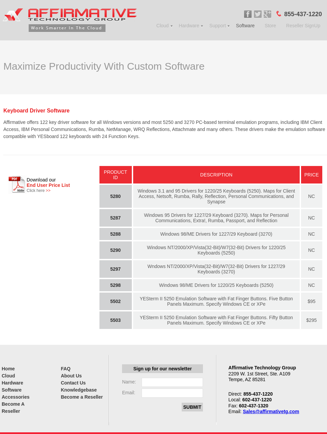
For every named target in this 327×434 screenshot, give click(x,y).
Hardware (189, 25)
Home (8, 368)
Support (217, 25)
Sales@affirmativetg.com (271, 411)
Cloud (162, 25)
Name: (129, 382)
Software (245, 25)
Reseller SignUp (303, 25)
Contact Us (73, 383)
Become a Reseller (82, 397)
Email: (128, 392)
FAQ (65, 368)
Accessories (16, 397)
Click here (39, 190)
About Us (71, 375)
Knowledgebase (79, 390)
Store (270, 25)
